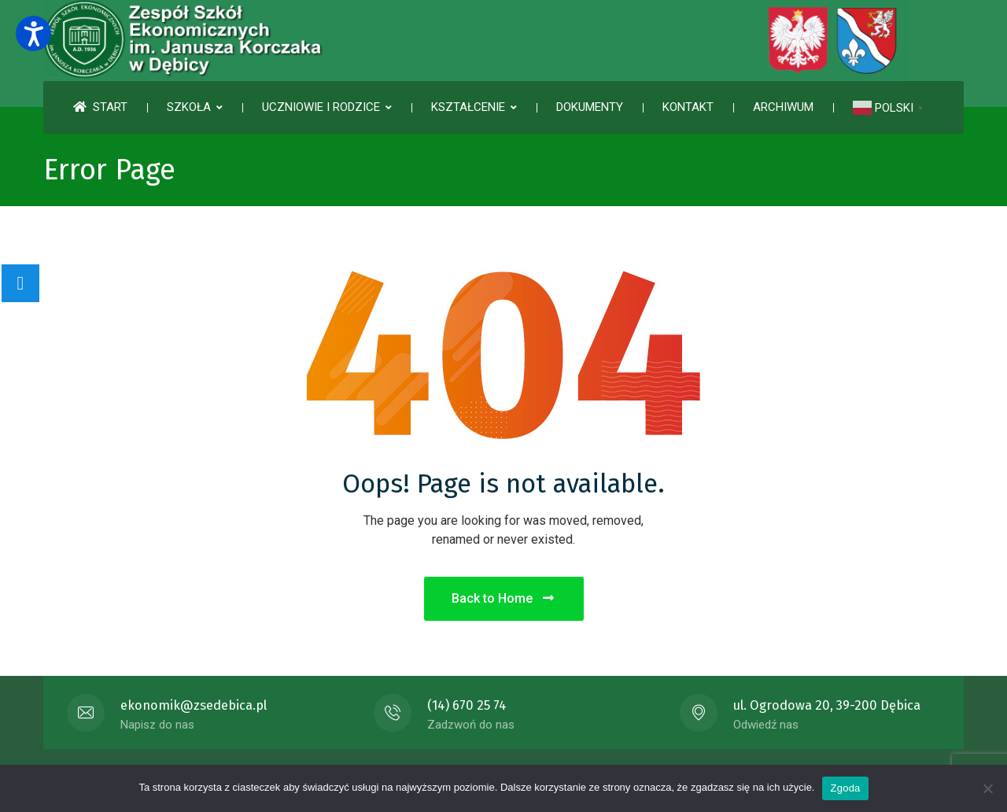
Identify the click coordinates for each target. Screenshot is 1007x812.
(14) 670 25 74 (467, 705)
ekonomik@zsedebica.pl (193, 705)
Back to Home (504, 598)
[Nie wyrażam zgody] (987, 788)
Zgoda (845, 788)
